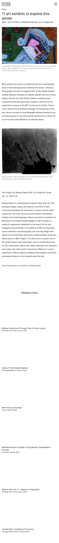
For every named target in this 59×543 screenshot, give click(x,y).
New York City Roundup (12, 408)
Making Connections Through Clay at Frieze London (24, 328)
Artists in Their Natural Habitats (15, 368)
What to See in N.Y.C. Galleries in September (21, 489)
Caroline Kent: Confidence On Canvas (17, 529)
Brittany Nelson (11, 266)
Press (4, 9)
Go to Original (44, 22)
